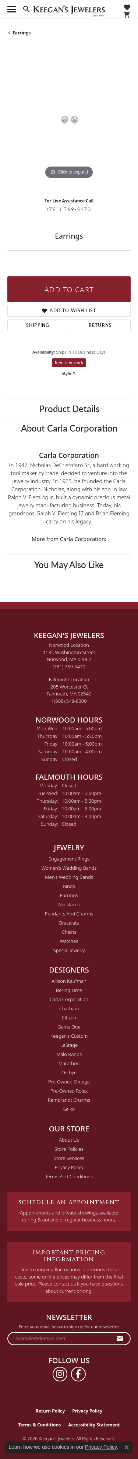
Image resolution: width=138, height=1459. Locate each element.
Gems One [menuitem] (69, 1026)
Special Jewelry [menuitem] (69, 950)
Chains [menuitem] (69, 932)
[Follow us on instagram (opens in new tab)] (60, 1374)
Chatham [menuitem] (69, 1008)
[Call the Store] (69, 666)
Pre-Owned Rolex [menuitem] (69, 1090)
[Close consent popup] (126, 1447)
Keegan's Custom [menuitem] (69, 1036)
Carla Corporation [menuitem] (69, 999)
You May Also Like (69, 564)
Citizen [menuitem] (69, 1017)
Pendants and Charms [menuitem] (69, 913)
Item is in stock (69, 362)
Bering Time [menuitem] (69, 990)
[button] (26, 9)
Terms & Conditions (39, 1425)
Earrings (22, 33)
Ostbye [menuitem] (69, 1072)
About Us (69, 1140)
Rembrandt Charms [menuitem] (69, 1100)
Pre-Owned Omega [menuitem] (69, 1081)
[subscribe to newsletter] (120, 1338)
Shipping (38, 325)
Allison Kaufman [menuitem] (69, 981)
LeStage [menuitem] (69, 1045)
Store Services (69, 1158)
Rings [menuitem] (69, 886)
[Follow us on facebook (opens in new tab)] (78, 1374)
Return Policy (50, 1411)
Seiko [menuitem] (69, 1109)
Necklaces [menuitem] (69, 904)
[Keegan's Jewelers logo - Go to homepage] (69, 9)
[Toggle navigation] (12, 9)
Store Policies (68, 1149)
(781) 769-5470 (69, 209)
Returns (100, 325)
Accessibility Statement (94, 1425)
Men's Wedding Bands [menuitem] (69, 877)
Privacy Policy (68, 1167)
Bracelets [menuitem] (69, 922)
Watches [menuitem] (69, 941)
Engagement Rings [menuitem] (69, 858)
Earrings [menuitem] (69, 895)
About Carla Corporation (69, 428)
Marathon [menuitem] (69, 1063)
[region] (69, 119)
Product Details (69, 408)
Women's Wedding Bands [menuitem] (68, 868)
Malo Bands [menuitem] (69, 1054)
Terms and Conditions (69, 1176)
